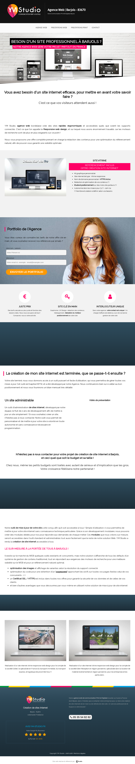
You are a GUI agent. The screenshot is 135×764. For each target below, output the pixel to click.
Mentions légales (79, 753)
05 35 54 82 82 (80, 716)
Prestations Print (79, 28)
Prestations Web (59, 28)
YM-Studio (60, 753)
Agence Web (41, 28)
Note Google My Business (35, 730)
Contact (95, 28)
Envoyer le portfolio (26, 271)
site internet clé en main (80, 704)
